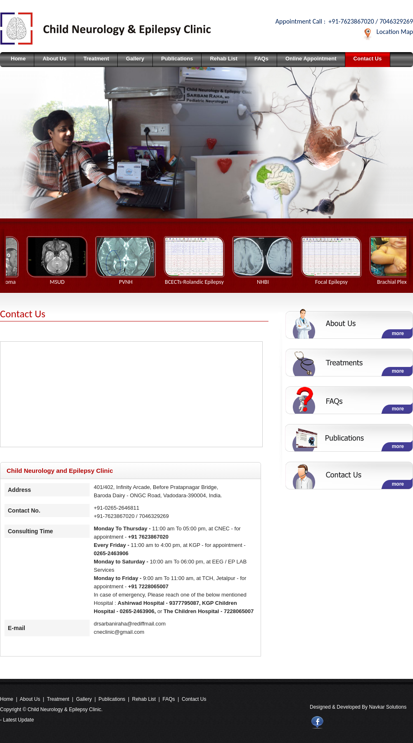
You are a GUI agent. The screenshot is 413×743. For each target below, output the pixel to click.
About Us (54, 58)
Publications (177, 58)
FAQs (261, 58)
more (398, 333)
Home (18, 58)
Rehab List (223, 58)
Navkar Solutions (387, 707)
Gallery (135, 58)
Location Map (395, 32)
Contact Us (368, 58)
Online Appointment (311, 58)
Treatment (96, 58)
